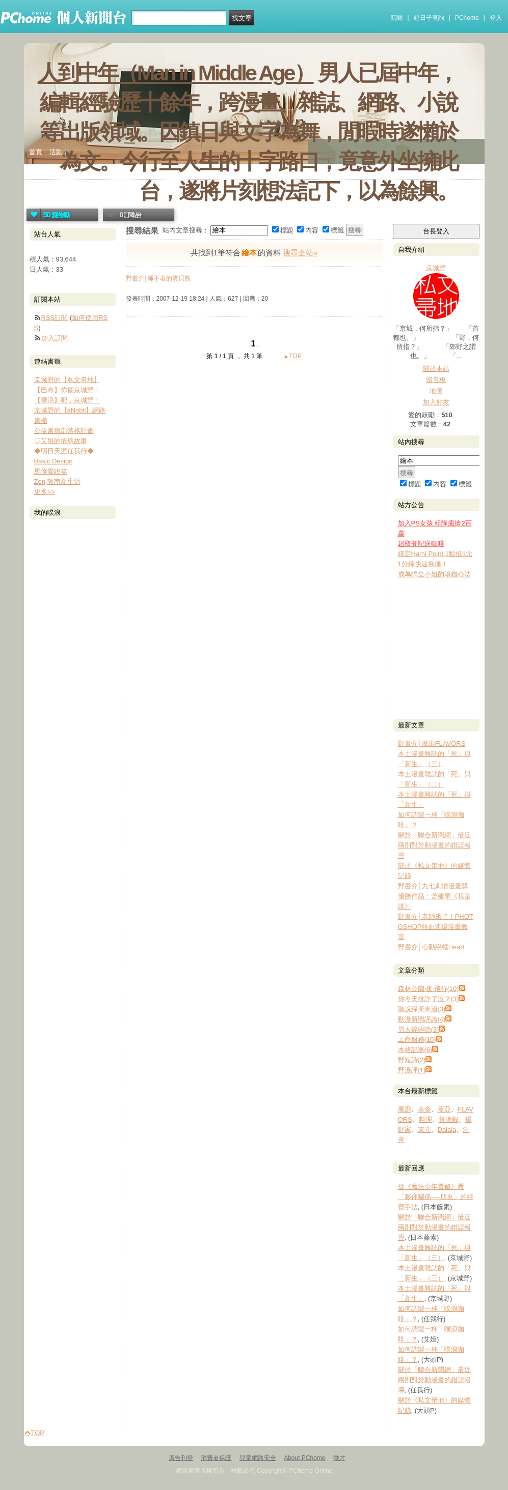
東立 (424, 1129)
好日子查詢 (429, 17)
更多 (44, 491)
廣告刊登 (181, 1458)
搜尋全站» (300, 252)
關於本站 (436, 368)
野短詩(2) (412, 1060)
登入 (496, 17)
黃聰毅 (449, 1119)
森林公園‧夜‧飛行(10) (428, 988)
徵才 (339, 1458)
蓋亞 (444, 1109)
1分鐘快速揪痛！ (423, 564)
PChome (467, 17)
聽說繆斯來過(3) (422, 1009)
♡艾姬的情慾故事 (60, 441)
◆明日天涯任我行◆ (64, 451)
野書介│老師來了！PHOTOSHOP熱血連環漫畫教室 (435, 927)
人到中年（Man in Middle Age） (176, 73)
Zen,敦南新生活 (57, 481)
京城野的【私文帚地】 (67, 380)
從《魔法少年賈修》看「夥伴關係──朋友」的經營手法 (435, 1197)
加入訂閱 (54, 338)
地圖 (436, 391)
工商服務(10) (417, 1039)
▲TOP (291, 356)
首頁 (35, 152)
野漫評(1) (412, 1070)
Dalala (447, 1129)
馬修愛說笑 (50, 471)
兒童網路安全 (257, 1458)
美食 (424, 1109)
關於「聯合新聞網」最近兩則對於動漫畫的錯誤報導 (434, 845)
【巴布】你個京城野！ (67, 390)
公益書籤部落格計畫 (64, 430)
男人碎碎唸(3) (418, 1029)
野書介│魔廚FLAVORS (432, 743)
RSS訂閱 (54, 318)
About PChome (304, 1458)
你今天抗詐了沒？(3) (428, 999)
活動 (56, 152)
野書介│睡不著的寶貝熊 (158, 278)
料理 (425, 1119)
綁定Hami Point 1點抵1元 (435, 554)
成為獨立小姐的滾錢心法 (434, 574)
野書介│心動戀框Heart (431, 947)
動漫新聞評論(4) (422, 1019)
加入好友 (436, 402)
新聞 (396, 17)
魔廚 (404, 1109)
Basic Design (53, 461)
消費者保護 (216, 1458)
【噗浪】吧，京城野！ (67, 400)
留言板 (436, 380)
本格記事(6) (415, 1050)
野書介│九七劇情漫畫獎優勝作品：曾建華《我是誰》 (434, 896)
